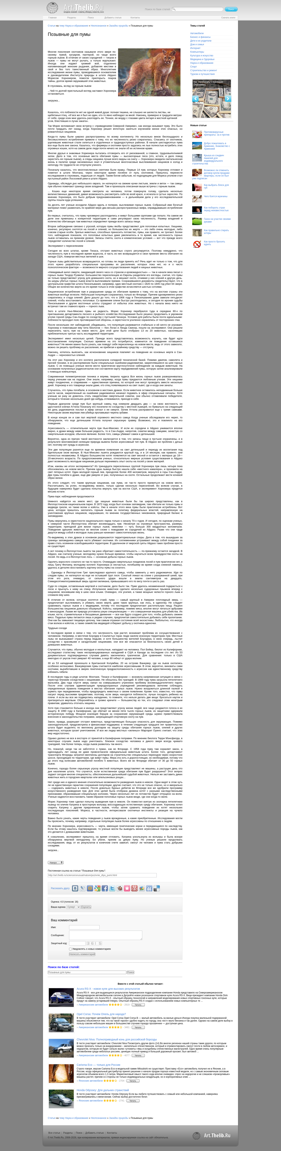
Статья (51, 25)
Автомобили (197, 33)
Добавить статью (94, 1132)
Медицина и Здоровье (202, 59)
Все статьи (54, 1132)
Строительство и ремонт (203, 70)
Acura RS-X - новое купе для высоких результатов (108, 988)
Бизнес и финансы (200, 37)
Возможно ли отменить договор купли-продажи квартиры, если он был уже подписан (210, 174)
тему (61, 25)
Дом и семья (197, 44)
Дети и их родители (200, 40)
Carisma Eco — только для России (98, 1064)
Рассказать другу (60, 888)
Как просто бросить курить (208, 244)
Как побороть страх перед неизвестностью (210, 210)
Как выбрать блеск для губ (210, 187)
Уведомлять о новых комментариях (90, 949)
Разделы (68, 1132)
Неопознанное (98, 25)
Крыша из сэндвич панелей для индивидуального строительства (208, 159)
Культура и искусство (201, 55)
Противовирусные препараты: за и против (210, 134)
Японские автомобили (91, 1080)
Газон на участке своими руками (211, 221)
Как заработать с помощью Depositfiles (208, 83)
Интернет (195, 48)
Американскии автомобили (93, 1004)
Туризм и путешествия (202, 74)
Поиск (79, 1132)
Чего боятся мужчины (210, 198)
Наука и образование (76, 25)
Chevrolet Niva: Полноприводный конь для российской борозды (117, 1039)
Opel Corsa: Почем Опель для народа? (101, 1014)
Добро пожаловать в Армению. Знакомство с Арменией (211, 146)
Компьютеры (197, 52)
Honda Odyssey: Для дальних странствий (103, 1090)
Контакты (112, 1132)
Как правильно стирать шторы (210, 232)
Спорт (193, 66)
